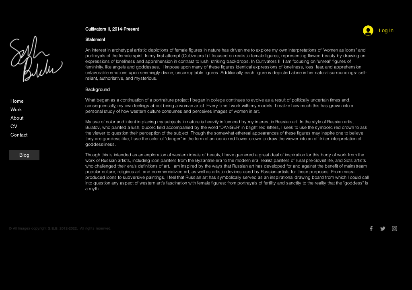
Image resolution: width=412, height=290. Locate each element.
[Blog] (24, 155)
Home (17, 101)
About (16, 118)
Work (16, 109)
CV (13, 126)
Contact (18, 135)
